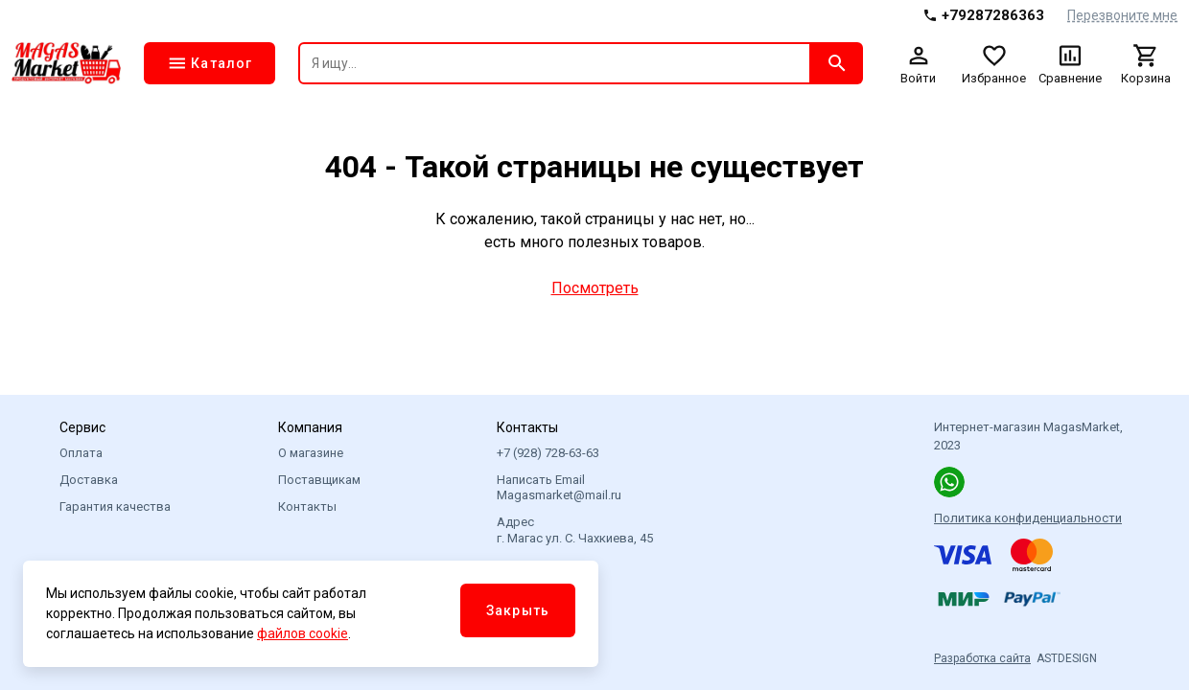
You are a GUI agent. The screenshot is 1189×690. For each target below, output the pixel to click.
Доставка (88, 479)
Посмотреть (595, 288)
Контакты (307, 506)
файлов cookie (302, 633)
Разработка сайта (982, 658)
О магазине (310, 453)
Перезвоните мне (1122, 15)
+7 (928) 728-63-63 (548, 453)
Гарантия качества (115, 506)
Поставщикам (319, 479)
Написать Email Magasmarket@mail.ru (559, 487)
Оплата (81, 453)
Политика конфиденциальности (1028, 518)
